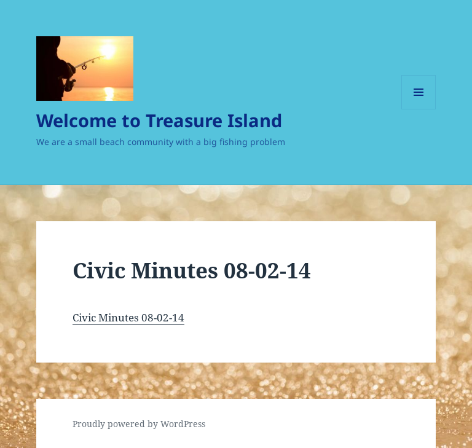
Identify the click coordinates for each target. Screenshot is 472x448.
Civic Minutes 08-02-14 (128, 317)
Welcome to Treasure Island (159, 120)
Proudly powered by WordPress (139, 424)
